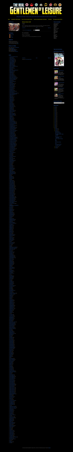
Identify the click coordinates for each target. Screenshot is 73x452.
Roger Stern (11, 363)
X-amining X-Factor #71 (61, 88)
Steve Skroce (11, 397)
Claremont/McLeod (11, 194)
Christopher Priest (11, 184)
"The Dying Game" (11, 126)
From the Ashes (11, 243)
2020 (55, 113)
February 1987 (11, 238)
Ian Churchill (11, 270)
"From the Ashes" (11, 88)
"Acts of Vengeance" (12, 60)
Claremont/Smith (11, 200)
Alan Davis (10, 157)
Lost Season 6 (11, 315)
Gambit (10, 246)
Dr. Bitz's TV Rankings (12, 223)
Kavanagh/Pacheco (11, 290)
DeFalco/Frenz (11, 218)
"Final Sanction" (11, 87)
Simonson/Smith (11, 386)
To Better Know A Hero (12, 406)
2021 (55, 112)
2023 (55, 110)
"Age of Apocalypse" (12, 61)
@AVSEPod (16, 51)
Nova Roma (10, 349)
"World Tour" (11, 151)
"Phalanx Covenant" (11, 110)
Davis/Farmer (11, 215)
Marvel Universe (11, 326)
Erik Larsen (10, 232)
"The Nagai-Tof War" (12, 136)
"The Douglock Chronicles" (12, 125)
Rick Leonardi (11, 361)
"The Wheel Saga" (11, 147)
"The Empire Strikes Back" (12, 127)
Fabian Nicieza (11, 235)
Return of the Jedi (11, 360)
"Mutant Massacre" (11, 106)
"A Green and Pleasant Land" (13, 56)
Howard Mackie (11, 268)
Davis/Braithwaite (11, 214)
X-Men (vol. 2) (11, 430)
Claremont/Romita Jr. (12, 196)
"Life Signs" (10, 101)
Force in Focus (11, 242)
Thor (10, 405)
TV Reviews (50, 19)
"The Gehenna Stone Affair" (12, 130)
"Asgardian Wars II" (11, 62)
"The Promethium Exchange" (13, 138)
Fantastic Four (11, 237)
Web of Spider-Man (11, 422)
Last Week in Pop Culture (12, 293)
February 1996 (11, 239)
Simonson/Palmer (11, 382)
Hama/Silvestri (11, 263)
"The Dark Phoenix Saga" (12, 123)
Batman (10, 174)
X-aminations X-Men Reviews (15, 19)
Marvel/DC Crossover (12, 328)
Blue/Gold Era (11, 177)
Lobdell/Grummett (11, 302)
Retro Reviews (11, 358)
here (17, 43)
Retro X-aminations (11, 359)
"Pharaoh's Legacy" (11, 111)
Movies (10, 336)
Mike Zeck (10, 335)
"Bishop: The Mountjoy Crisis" (13, 66)
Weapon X (10, 421)
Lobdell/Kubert (11, 303)
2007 (55, 127)
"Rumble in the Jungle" (12, 115)
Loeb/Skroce (11, 312)
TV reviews (10, 399)
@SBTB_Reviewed (13, 50)
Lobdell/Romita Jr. (11, 308)
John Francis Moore (11, 285)
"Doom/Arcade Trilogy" (12, 79)
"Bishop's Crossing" (11, 65)
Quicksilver (10, 356)
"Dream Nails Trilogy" (12, 81)
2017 (55, 116)
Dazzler (10, 217)
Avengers (10, 170)
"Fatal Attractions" (11, 84)
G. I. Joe (10, 244)
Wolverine (10, 424)
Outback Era (11, 350)
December (56, 128)
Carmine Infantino (11, 182)
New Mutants (11, 337)
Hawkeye (10, 265)
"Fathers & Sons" (11, 85)
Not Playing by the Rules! (58, 144)
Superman (10, 398)
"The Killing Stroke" (11, 133)
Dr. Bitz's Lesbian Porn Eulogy (59, 138)
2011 (55, 123)
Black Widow (11, 176)
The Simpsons (11, 401)
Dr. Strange (10, 224)
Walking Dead (11, 419)
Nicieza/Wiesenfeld (11, 347)
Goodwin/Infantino (11, 255)
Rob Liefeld (10, 362)
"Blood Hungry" (11, 67)
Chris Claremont (11, 183)
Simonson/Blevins (11, 375)
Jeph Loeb (10, 278)
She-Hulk (10, 372)
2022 (55, 111)
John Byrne (10, 284)
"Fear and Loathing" (11, 86)
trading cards (11, 441)
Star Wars (10, 395)
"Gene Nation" (11, 89)
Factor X (10, 236)
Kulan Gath (10, 291)
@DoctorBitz (12, 48)
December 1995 (11, 222)
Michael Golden (11, 331)
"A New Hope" (11, 57)
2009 (55, 125)
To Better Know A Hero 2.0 (12, 407)
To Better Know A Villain (12, 408)
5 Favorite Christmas (12, 156)
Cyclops (10, 204)
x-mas (10, 442)
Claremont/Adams (11, 185)
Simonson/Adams (11, 374)
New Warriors (11, 338)
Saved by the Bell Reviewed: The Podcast (40, 19)
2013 (55, 121)
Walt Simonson (11, 420)
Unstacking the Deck (12, 417)
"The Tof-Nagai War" (12, 146)
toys (10, 440)
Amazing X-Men (11, 161)
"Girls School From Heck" (12, 91)
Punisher (10, 355)
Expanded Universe (11, 234)
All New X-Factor (11, 158)
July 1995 (10, 287)
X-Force (10, 428)
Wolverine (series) (11, 425)
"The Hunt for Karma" (12, 131)
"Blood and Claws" (11, 68)
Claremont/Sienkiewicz (12, 197)
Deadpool (10, 221)
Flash (10, 241)
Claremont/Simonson (12, 199)
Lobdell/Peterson (11, 306)
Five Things (10, 240)
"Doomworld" (11, 80)
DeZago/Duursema (11, 220)
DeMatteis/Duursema (12, 219)
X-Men (10, 429)
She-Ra (10, 373)
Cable (10, 179)
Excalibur (10, 233)
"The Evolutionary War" (12, 128)
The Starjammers (11, 402)
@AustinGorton (17, 47)
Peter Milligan (11, 353)
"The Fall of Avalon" (11, 129)
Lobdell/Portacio (11, 307)
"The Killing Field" (11, 132)
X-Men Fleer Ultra (11, 431)
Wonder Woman (11, 426)
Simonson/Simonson (12, 385)
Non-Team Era (11, 348)
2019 (55, 114)
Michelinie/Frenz (11, 332)
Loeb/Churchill (11, 309)
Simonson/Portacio (11, 383)
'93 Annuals (10, 153)
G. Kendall (11, 37)
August (56, 147)
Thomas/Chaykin (11, 404)
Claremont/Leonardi (11, 193)
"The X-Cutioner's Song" (12, 148)
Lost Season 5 (11, 314)
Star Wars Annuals (11, 396)
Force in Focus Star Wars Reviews (27, 19)
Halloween (10, 260)
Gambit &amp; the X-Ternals (13, 247)
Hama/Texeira (11, 264)
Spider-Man (10, 394)
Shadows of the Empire (12, 371)
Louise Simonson (11, 316)
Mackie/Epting (11, 317)
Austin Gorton (12, 34)
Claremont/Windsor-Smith (12, 201)
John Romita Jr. (11, 286)
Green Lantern (11, 259)
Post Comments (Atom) (28, 59)
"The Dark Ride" (11, 124)
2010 (55, 124)
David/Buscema (11, 209)
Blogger (50, 447)
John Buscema (11, 283)
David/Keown (11, 210)
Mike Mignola (11, 334)
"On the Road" (11, 109)
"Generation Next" (11, 90)
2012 (55, 122)
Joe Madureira (11, 281)
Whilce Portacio (11, 423)
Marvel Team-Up (11, 325)
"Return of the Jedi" (11, 113)
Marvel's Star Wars (11, 327)
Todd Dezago (11, 409)
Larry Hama (10, 292)
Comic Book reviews (12, 203)
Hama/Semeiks (11, 262)
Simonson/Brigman (11, 377)
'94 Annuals (10, 154)
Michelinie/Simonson (12, 333)
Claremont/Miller (11, 195)
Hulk (10, 269)
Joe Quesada (11, 282)
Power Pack (10, 354)
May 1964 (10, 329)
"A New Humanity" (11, 58)
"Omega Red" (11, 108)
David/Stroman (11, 213)
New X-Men (10, 339)
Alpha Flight (10, 159)
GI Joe (10, 245)
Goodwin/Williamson (12, 257)
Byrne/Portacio (11, 178)
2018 (55, 115)
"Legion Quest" (11, 100)
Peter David (10, 352)
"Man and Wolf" (11, 104)
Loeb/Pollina (11, 310)
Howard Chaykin (11, 267)
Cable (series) (11, 180)
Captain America (11, 181)
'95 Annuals (10, 155)
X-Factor (10, 427)
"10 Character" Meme (57, 145)
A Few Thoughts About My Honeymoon (58, 137)
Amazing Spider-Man (12, 160)
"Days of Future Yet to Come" (13, 77)
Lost (10, 313)
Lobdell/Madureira (11, 305)
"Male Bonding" (11, 103)
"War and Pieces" (11, 150)
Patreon (10, 351)
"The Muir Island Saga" (12, 135)
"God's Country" (11, 92)
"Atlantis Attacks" (11, 64)
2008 (55, 126)
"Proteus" (10, 112)
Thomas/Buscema (11, 403)
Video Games (11, 418)
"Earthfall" (10, 82)
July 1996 (10, 288)
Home (9, 19)
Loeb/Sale (10, 311)
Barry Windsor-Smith (12, 173)
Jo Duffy (10, 280)
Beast (10, 175)
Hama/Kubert (11, 261)
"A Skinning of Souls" (12, 59)
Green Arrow (11, 258)
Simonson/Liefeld (11, 381)
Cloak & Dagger (11, 202)
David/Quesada (11, 212)
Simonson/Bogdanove (12, 376)
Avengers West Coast (12, 172)
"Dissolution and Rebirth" (12, 78)
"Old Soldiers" (11, 107)
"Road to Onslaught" (12, 114)
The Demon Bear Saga (12, 400)
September (56, 146)
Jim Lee (10, 279)
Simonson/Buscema (11, 378)
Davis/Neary (11, 216)
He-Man (10, 266)
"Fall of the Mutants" (11, 83)
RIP (9, 357)
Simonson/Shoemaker (12, 384)
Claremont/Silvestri (11, 198)
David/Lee (10, 211)
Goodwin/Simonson (11, 256)
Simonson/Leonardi (11, 380)
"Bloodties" (10, 69)
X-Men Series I (11, 432)
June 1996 (10, 289)
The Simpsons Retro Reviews (57, 19)
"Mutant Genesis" (11, 105)
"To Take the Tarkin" (11, 149)
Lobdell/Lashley (11, 304)
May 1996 (10, 330)
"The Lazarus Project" (12, 134)
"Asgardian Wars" (11, 63)
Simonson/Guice (11, 379)
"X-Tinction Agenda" (11, 152)
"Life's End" (10, 102)
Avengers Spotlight (11, 171)
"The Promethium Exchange (13, 137)
